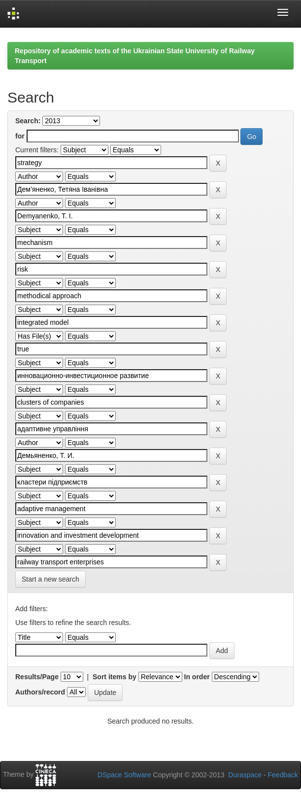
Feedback (283, 775)
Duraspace (245, 775)
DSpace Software (124, 775)
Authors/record (40, 692)
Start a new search (50, 579)
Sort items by (114, 677)
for (20, 136)
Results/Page (37, 677)
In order (197, 677)
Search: (27, 121)
